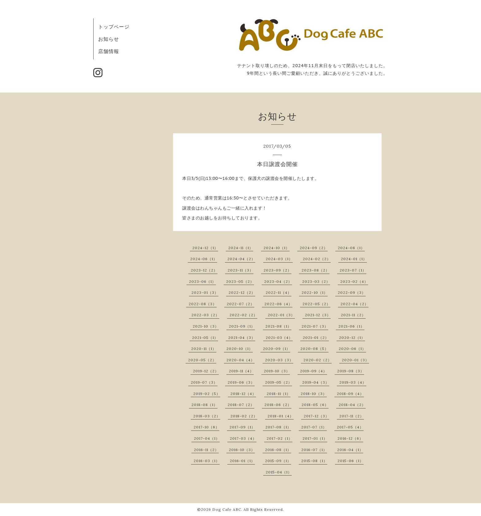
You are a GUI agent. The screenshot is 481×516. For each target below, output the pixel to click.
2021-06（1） (351, 326)
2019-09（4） (313, 371)
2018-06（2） (277, 404)
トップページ (113, 27)
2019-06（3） (241, 382)
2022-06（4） (278, 304)
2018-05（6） (315, 404)
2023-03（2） (316, 281)
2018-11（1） (279, 393)
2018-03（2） (206, 416)
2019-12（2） (206, 371)
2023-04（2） (278, 281)
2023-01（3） (204, 292)
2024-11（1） (240, 247)
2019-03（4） (352, 382)
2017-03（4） (243, 438)
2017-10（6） (206, 427)
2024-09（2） (314, 247)
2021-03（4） (279, 337)
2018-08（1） (204, 404)
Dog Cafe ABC (226, 509)
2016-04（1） (350, 449)
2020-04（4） (240, 360)
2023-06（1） (202, 281)
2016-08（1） (278, 449)
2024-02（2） (317, 258)
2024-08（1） (351, 247)
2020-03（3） (279, 360)
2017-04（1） (207, 438)
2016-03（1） (207, 460)
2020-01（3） (355, 360)
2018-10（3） (314, 393)
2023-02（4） (354, 281)
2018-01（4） (280, 416)
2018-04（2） (352, 404)
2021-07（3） (315, 326)
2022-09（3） (352, 292)
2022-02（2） (243, 315)
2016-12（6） (350, 438)
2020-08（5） (314, 348)
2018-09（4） (350, 393)
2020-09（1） (276, 348)
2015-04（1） (279, 472)
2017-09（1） (242, 427)
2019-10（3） (277, 371)
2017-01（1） (314, 438)
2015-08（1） (314, 460)
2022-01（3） (281, 315)
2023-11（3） (240, 270)
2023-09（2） (277, 270)
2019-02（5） (206, 393)
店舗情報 (108, 51)
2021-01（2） (316, 337)
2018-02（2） (243, 416)
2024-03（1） (279, 258)
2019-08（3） (350, 371)
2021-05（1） (205, 337)
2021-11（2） (353, 315)
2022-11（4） (278, 292)
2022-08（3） (203, 304)
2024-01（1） (354, 258)
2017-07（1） (314, 427)
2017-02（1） (279, 438)
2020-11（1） (203, 348)
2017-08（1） (278, 427)
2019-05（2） (278, 382)
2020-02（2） (317, 360)
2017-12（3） (316, 416)
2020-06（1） (352, 348)
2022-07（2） (240, 304)
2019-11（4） (241, 371)
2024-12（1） (205, 247)
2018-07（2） (241, 404)
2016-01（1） (242, 460)
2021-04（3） (241, 337)
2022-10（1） (315, 292)
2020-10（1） (239, 348)
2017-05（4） (350, 427)
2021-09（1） (242, 326)
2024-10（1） (277, 247)
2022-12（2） (242, 292)
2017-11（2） (351, 416)
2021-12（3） (318, 315)
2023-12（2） (204, 270)
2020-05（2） (202, 360)
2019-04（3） (315, 382)
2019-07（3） (204, 382)
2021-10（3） (206, 326)
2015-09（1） (278, 460)
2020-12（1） (352, 337)
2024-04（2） (241, 258)
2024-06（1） (203, 258)
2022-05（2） (316, 304)
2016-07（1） (314, 449)
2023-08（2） (315, 270)
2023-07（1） (353, 270)
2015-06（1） (350, 460)
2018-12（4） (243, 393)
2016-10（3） (242, 449)
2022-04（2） (354, 304)
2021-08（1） (278, 326)
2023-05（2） (240, 281)
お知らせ (108, 39)
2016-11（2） (206, 449)
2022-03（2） (205, 315)
